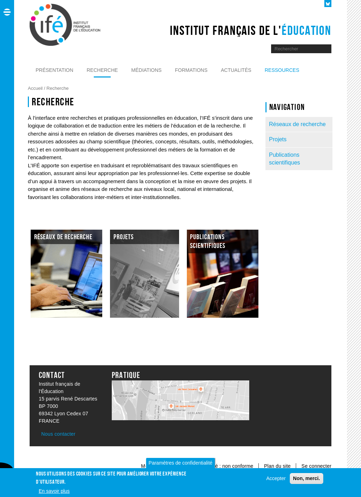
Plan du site (278, 466)
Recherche (102, 70)
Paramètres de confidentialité (180, 464)
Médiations (146, 70)
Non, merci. (306, 479)
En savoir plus (54, 492)
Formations (191, 70)
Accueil (36, 88)
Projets (278, 139)
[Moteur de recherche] (295, 48)
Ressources (282, 70)
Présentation (54, 70)
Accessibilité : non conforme (221, 466)
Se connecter (316, 466)
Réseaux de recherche (297, 124)
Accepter (276, 479)
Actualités (236, 70)
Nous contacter (58, 434)
